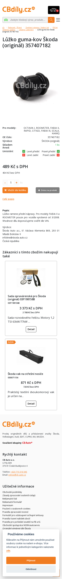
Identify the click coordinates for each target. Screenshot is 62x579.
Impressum (7, 505)
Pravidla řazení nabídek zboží (16, 518)
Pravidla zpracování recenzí (15, 512)
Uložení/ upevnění (26, 30)
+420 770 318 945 (19, 471)
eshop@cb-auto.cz (17, 474)
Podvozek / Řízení (15, 27)
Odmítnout (31, 569)
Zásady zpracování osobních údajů (18, 495)
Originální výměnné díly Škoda (16, 528)
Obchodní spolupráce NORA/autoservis (21, 525)
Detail (31, 329)
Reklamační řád (9, 498)
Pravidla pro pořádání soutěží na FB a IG (21, 522)
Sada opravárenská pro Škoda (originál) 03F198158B (27, 297)
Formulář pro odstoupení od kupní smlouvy (22, 515)
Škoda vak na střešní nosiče (25, 374)
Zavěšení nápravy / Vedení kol (37, 27)
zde (8, 550)
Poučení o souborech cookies (16, 508)
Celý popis (8, 199)
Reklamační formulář (12, 502)
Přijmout (31, 560)
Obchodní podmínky (12, 492)
